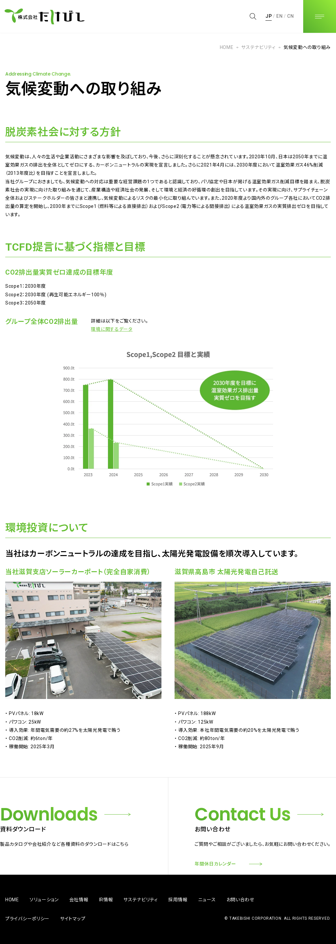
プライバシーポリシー (27, 918)
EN (279, 16)
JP (268, 16)
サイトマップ (72, 918)
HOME (227, 47)
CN (290, 16)
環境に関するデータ (111, 329)
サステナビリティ (258, 47)
